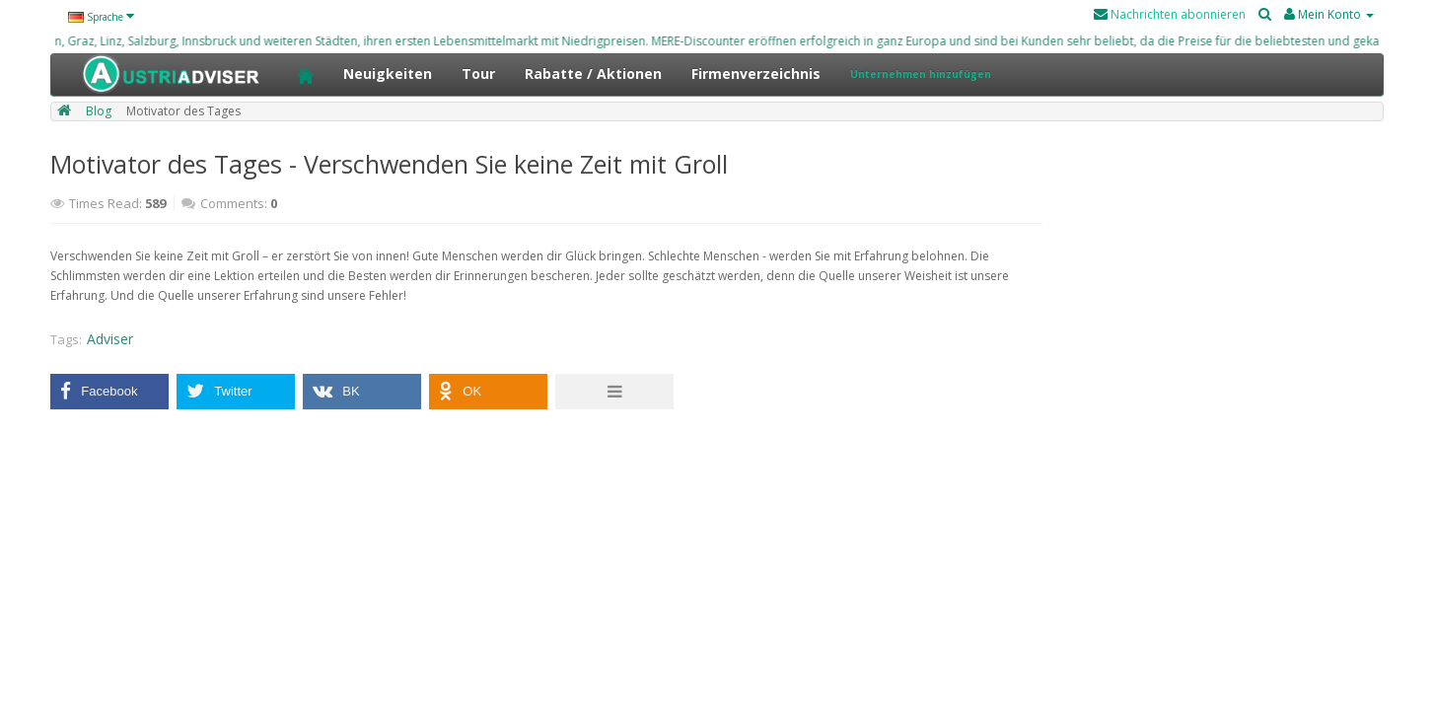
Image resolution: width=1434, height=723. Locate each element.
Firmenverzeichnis (756, 73)
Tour (478, 73)
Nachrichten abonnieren (1170, 14)
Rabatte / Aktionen (593, 73)
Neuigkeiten (387, 73)
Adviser (110, 338)
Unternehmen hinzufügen (920, 74)
